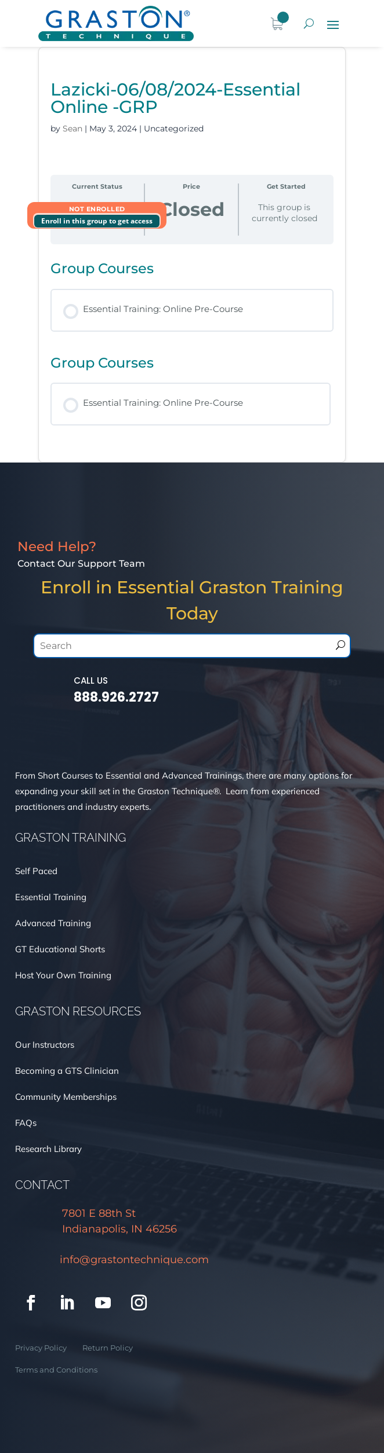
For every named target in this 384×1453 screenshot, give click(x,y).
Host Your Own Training (64, 975)
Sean (72, 128)
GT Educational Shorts (60, 949)
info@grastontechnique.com (134, 1259)
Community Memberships (66, 1096)
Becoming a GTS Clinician (68, 1070)
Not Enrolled (97, 209)
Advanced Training (54, 923)
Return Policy (107, 1347)
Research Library (48, 1148)
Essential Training (50, 896)
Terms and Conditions (56, 1369)
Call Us (91, 680)
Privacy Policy (41, 1347)
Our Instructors (44, 1044)
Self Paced (36, 870)
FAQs (26, 1122)
